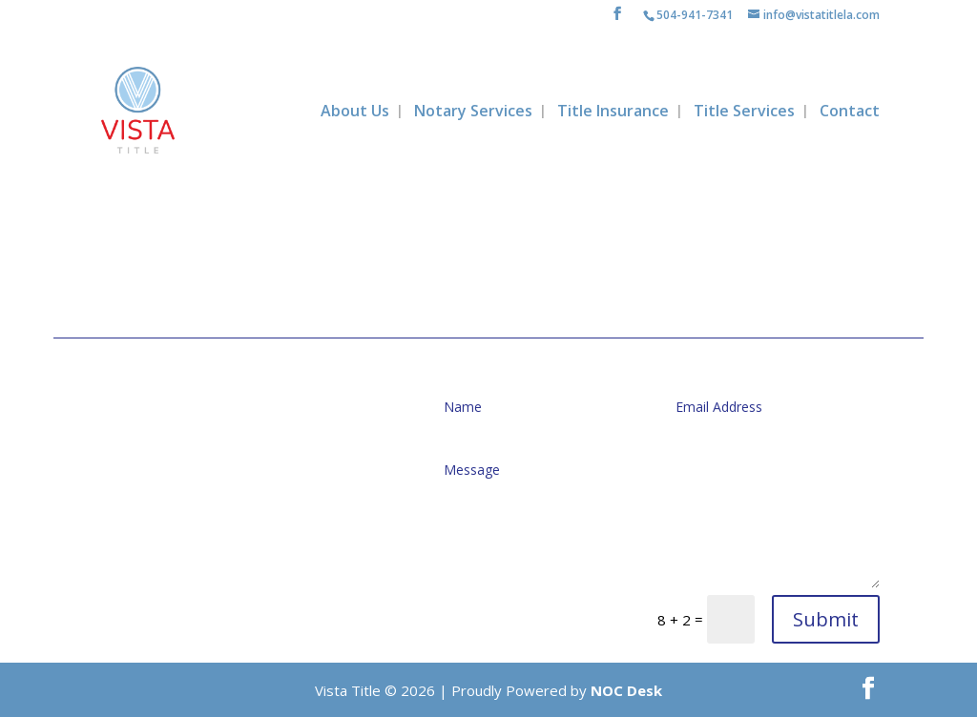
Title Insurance (613, 112)
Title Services (744, 112)
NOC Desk (626, 690)
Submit (826, 619)
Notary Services (473, 112)
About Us (355, 112)
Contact (850, 112)
